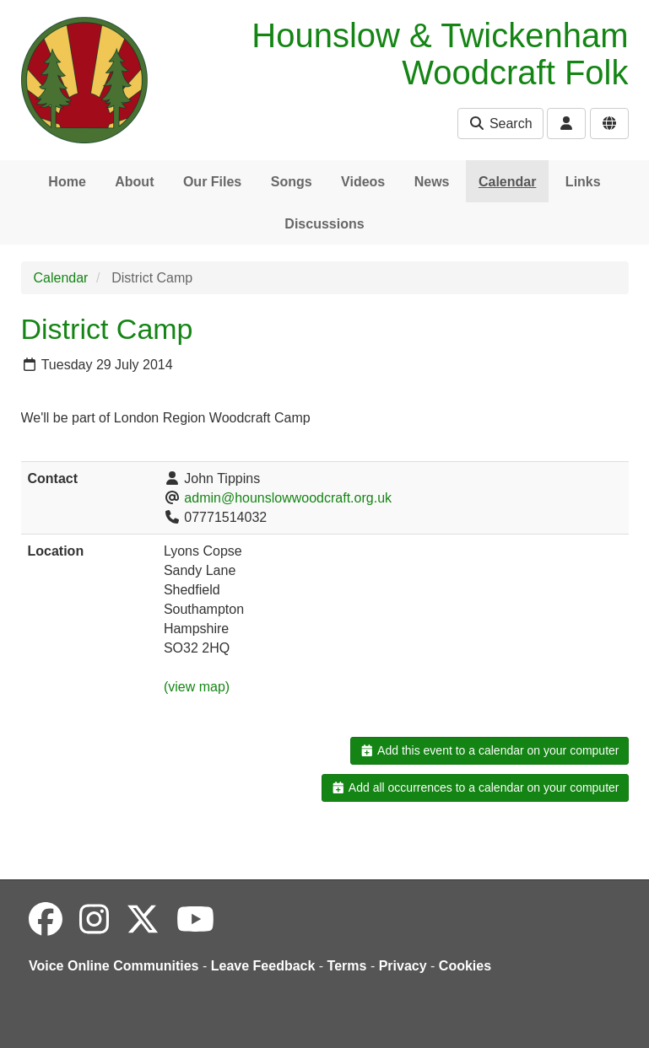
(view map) (197, 687)
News (432, 182)
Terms (347, 966)
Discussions (324, 224)
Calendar (507, 182)
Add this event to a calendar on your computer (489, 750)
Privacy (403, 966)
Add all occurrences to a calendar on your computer (475, 787)
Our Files (212, 182)
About (134, 182)
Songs (291, 182)
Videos (363, 182)
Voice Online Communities (114, 966)
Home (66, 182)
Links (583, 182)
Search (500, 123)
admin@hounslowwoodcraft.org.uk (288, 498)
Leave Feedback (263, 966)
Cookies (465, 966)
